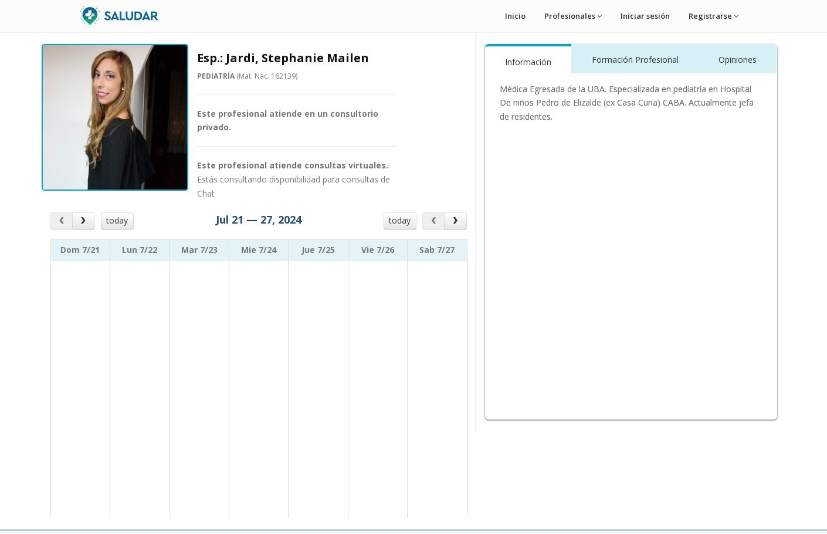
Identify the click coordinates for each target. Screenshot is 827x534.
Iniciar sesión (645, 16)
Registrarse (713, 16)
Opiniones (737, 59)
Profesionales (573, 16)
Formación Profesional (635, 59)
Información (528, 61)
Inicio (515, 16)
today (117, 220)
